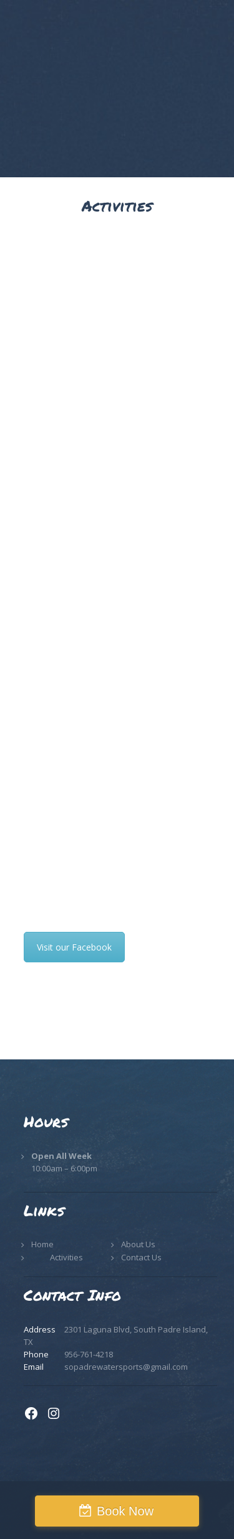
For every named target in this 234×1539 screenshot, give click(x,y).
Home (42, 1244)
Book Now (125, 1511)
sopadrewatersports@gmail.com (126, 1366)
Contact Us (141, 1257)
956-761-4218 (88, 1354)
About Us (138, 1244)
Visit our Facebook (74, 947)
